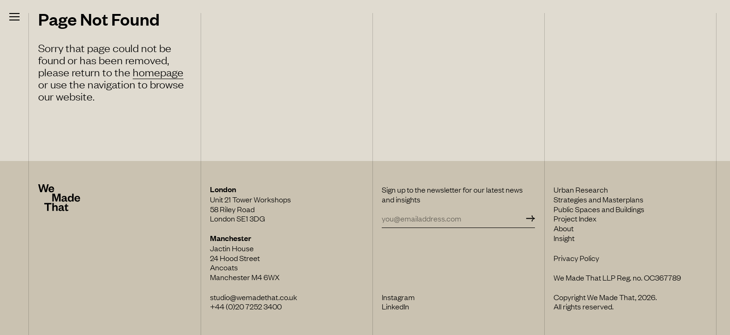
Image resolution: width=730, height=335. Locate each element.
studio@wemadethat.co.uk (253, 297)
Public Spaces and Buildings (599, 209)
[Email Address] (453, 218)
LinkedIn (395, 306)
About (564, 228)
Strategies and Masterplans (598, 199)
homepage (158, 72)
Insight (564, 238)
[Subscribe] (529, 218)
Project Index (575, 218)
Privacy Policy (576, 258)
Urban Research (581, 189)
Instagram (398, 297)
